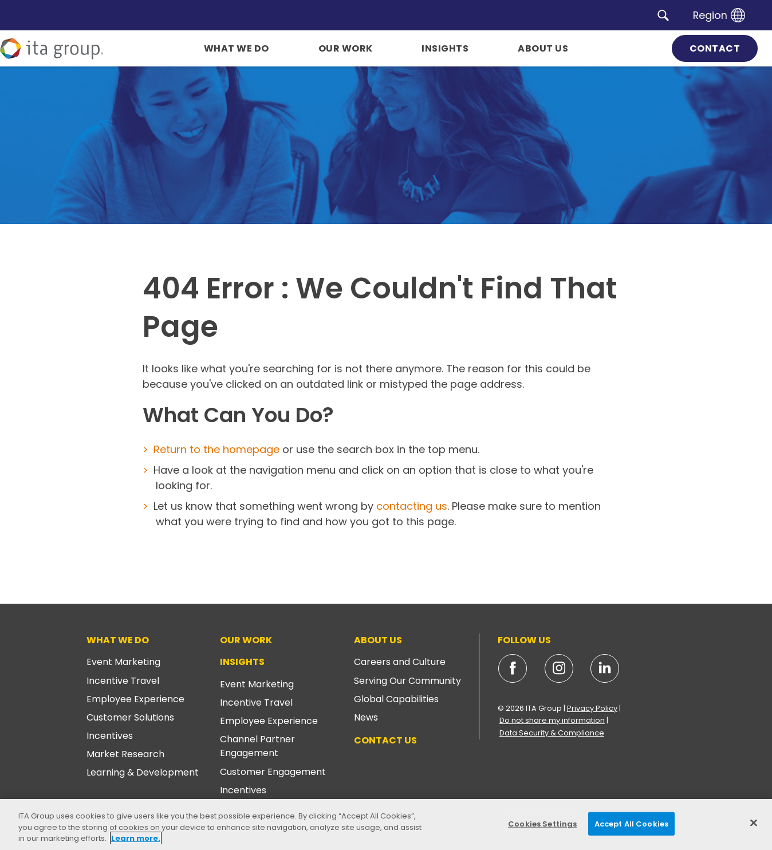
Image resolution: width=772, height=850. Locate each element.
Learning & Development (142, 772)
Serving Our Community (407, 680)
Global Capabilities (396, 699)
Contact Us (385, 740)
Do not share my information (552, 720)
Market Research (125, 754)
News (366, 717)
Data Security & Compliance (551, 733)
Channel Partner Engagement (257, 746)
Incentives (109, 735)
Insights (242, 661)
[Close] (753, 822)
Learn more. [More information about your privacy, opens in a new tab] (135, 838)
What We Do (117, 640)
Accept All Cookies (631, 823)
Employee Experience (135, 699)
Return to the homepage (216, 449)
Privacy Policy (592, 708)
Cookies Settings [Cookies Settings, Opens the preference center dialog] (542, 823)
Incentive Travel (122, 680)
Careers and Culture (400, 661)
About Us (378, 640)
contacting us (411, 506)
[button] (663, 15)
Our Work (246, 640)
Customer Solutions (130, 717)
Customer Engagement (273, 771)
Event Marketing (123, 661)
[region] (386, 824)
